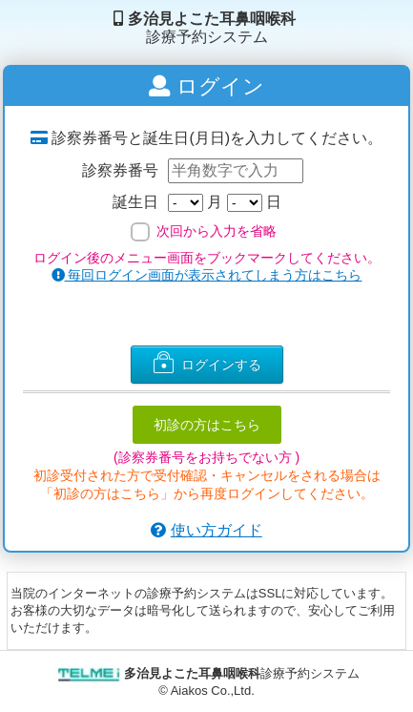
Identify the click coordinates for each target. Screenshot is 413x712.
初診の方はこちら (207, 424)
